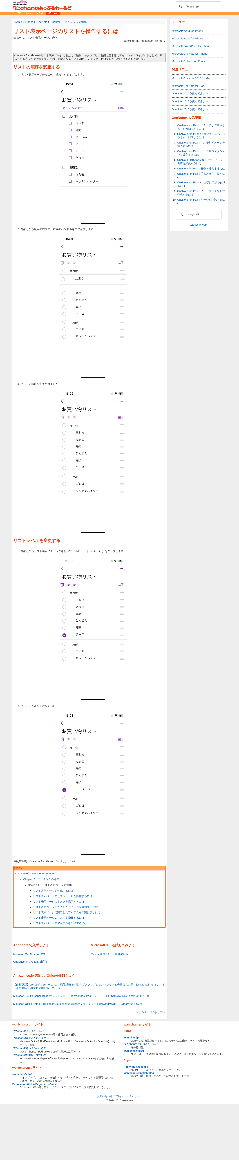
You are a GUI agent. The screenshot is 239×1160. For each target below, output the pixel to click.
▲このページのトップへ (151, 1012)
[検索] (198, 7)
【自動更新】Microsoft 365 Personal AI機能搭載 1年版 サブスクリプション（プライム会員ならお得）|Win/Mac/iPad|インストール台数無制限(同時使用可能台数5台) (89, 986)
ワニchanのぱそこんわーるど (29, 1037)
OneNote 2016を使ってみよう (190, 93)
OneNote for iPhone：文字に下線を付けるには (201, 184)
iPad (40, 13)
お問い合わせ (104, 1096)
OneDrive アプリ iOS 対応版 (30, 961)
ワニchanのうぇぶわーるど (28, 1031)
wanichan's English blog (139, 1073)
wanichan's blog (134, 1050)
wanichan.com (198, 224)
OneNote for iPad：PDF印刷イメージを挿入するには (201, 144)
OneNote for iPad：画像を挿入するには (201, 168)
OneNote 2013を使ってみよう (190, 101)
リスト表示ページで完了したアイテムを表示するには (65, 906)
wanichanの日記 (22, 1074)
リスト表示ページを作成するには (53, 890)
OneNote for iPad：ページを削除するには (201, 201)
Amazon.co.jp (23, 975)
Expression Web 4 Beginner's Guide (34, 1084)
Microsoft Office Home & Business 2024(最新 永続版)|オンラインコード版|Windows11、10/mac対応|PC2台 (77, 1003)
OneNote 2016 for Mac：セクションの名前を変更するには (200, 161)
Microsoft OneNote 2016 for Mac (191, 78)
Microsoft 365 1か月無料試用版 (109, 954)
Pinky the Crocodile (136, 1066)
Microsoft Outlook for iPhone (189, 61)
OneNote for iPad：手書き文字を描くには (201, 175)
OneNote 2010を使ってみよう (190, 109)
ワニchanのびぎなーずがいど (29, 1055)
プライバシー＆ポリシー (128, 1096)
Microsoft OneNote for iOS (29, 954)
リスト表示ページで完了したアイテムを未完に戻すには (66, 912)
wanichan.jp (131, 1037)
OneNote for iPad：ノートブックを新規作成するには (201, 192)
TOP (18, 13)
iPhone (52, 13)
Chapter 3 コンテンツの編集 (41, 879)
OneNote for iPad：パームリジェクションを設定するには (201, 153)
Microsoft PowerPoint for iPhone (191, 46)
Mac (29, 13)
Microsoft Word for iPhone (187, 30)
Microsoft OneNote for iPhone (36, 873)
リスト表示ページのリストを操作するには (66, 31)
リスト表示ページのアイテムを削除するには (60, 923)
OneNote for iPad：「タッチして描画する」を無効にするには (201, 127)
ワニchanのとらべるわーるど (141, 1044)
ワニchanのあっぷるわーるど (29, 1048)
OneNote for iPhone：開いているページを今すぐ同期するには (201, 135)
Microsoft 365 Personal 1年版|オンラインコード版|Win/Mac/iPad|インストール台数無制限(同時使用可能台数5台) (81, 995)
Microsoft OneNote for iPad (188, 85)
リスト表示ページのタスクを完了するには (58, 901)
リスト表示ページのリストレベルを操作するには (62, 896)
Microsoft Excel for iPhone (187, 38)
